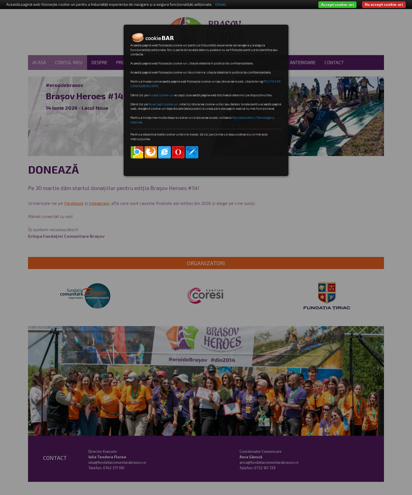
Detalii (220, 4)
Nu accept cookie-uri (384, 4)
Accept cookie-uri (337, 4)
